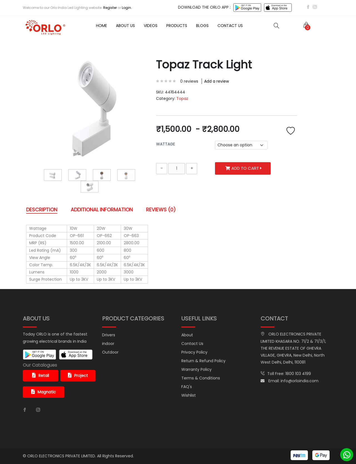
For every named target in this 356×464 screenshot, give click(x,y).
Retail (40, 375)
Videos (150, 25)
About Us (125, 25)
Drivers (108, 335)
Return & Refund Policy (203, 361)
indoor (108, 343)
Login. (127, 7)
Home (101, 25)
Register (110, 7)
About (187, 335)
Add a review (216, 81)
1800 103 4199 (298, 373)
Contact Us (230, 25)
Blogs (202, 25)
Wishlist (188, 395)
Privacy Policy (194, 352)
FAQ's (186, 386)
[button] (305, 25)
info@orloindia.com (299, 381)
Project (78, 375)
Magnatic (43, 392)
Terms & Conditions (200, 378)
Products (176, 25)
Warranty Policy (196, 369)
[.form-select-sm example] (241, 145)
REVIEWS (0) (161, 209)
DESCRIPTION (41, 209)
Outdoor (110, 352)
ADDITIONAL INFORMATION (102, 209)
